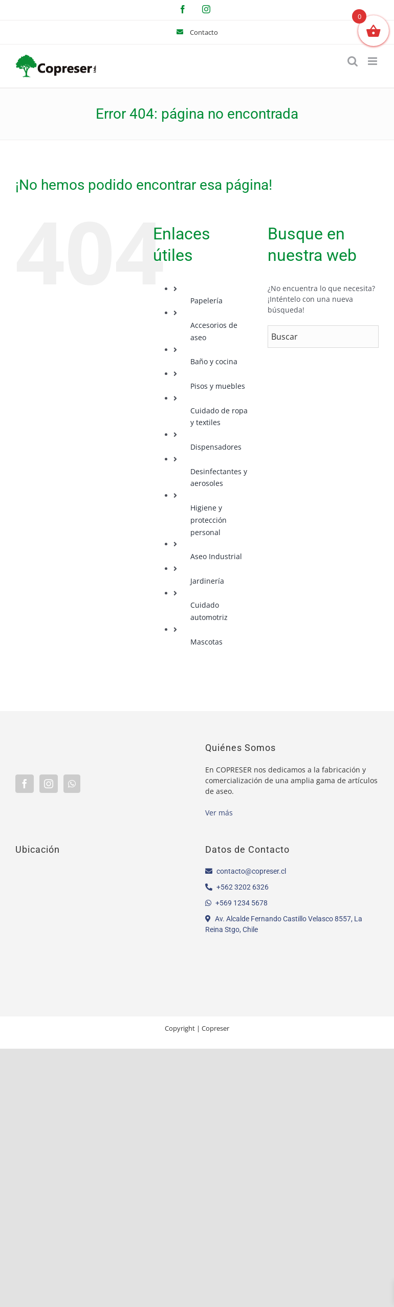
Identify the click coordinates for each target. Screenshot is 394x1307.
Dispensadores (216, 447)
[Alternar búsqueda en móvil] (352, 61)
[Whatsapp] (71, 783)
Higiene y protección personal (208, 520)
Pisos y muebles (217, 386)
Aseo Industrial (216, 556)
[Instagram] (48, 783)
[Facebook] (24, 783)
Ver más (219, 812)
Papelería (206, 300)
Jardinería (207, 581)
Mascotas (206, 642)
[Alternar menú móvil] (373, 61)
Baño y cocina (213, 361)
